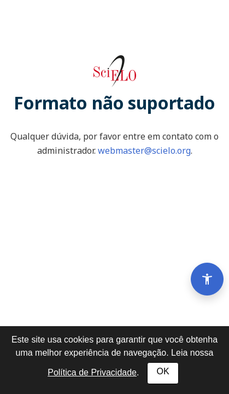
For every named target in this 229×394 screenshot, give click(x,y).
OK (162, 371)
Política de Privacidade (92, 372)
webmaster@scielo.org (144, 150)
